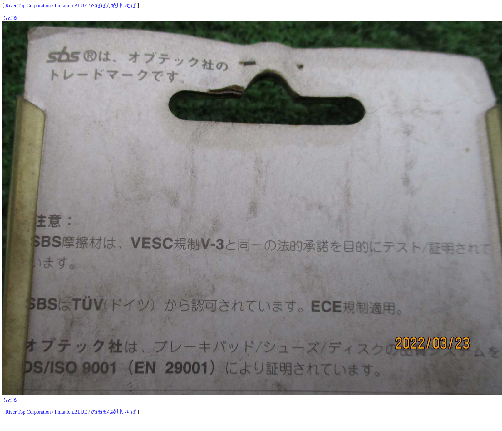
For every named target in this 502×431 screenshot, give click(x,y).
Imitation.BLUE (71, 5)
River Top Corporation (28, 5)
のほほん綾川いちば (113, 5)
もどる (9, 17)
